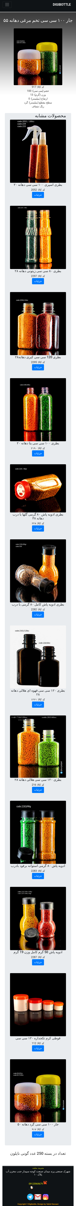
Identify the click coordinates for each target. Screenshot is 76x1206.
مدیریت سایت (37, 1168)
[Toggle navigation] (7, 4)
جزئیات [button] (38, 194)
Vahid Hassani (52, 1204)
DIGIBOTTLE (62, 4)
